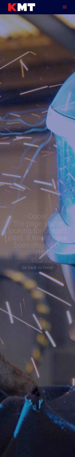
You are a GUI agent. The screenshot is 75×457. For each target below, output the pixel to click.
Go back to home (37, 267)
